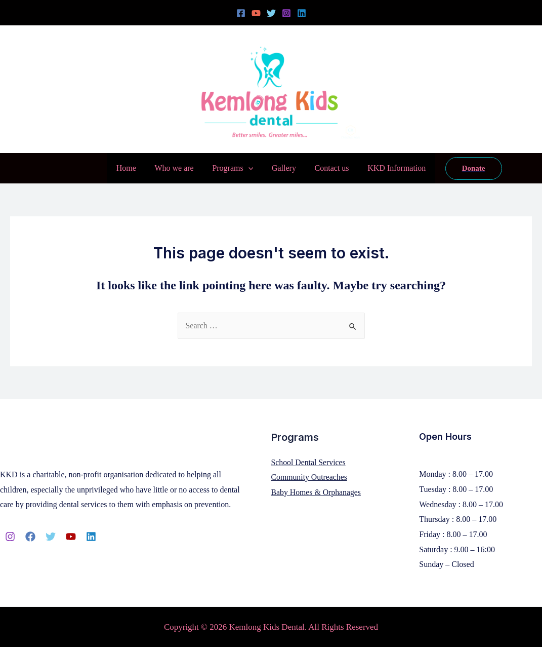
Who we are (177, 168)
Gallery (283, 168)
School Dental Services (309, 462)
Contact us (328, 168)
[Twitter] (271, 13)
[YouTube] (256, 13)
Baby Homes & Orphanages (316, 492)
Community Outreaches (309, 477)
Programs (234, 168)
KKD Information (391, 168)
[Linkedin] (301, 13)
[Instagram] (286, 13)
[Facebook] (240, 13)
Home (132, 168)
